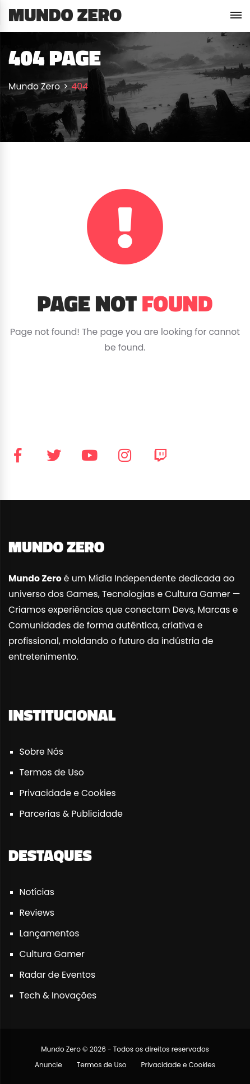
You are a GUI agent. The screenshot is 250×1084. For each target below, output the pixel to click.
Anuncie (48, 1064)
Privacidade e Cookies (68, 793)
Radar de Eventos (58, 975)
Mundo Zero (65, 15)
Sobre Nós (41, 752)
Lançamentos (50, 933)
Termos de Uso (52, 772)
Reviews (37, 913)
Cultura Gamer (52, 954)
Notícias (37, 892)
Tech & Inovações (58, 995)
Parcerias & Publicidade (71, 814)
